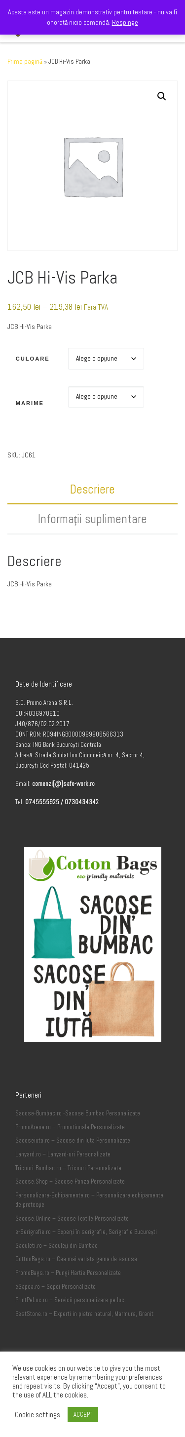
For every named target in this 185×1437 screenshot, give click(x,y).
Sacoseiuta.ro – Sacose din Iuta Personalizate (72, 1141)
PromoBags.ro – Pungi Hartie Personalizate (68, 1273)
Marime (30, 403)
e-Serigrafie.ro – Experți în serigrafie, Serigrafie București (86, 1232)
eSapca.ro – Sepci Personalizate (55, 1287)
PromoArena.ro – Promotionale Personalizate (70, 1127)
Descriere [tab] (92, 489)
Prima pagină (24, 61)
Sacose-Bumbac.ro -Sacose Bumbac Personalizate (77, 1113)
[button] (162, 96)
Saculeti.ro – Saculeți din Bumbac (56, 1246)
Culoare (33, 359)
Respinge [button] (125, 22)
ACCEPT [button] (83, 1414)
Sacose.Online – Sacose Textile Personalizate (72, 1219)
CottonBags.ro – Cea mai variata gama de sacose (76, 1259)
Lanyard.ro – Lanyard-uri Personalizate (63, 1154)
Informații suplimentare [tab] (93, 519)
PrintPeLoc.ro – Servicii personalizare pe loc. (70, 1300)
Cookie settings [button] (37, 1414)
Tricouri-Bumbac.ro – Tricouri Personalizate (68, 1168)
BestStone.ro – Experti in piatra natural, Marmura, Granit (84, 1314)
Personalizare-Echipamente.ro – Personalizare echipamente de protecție (89, 1200)
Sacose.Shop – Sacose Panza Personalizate (70, 1182)
